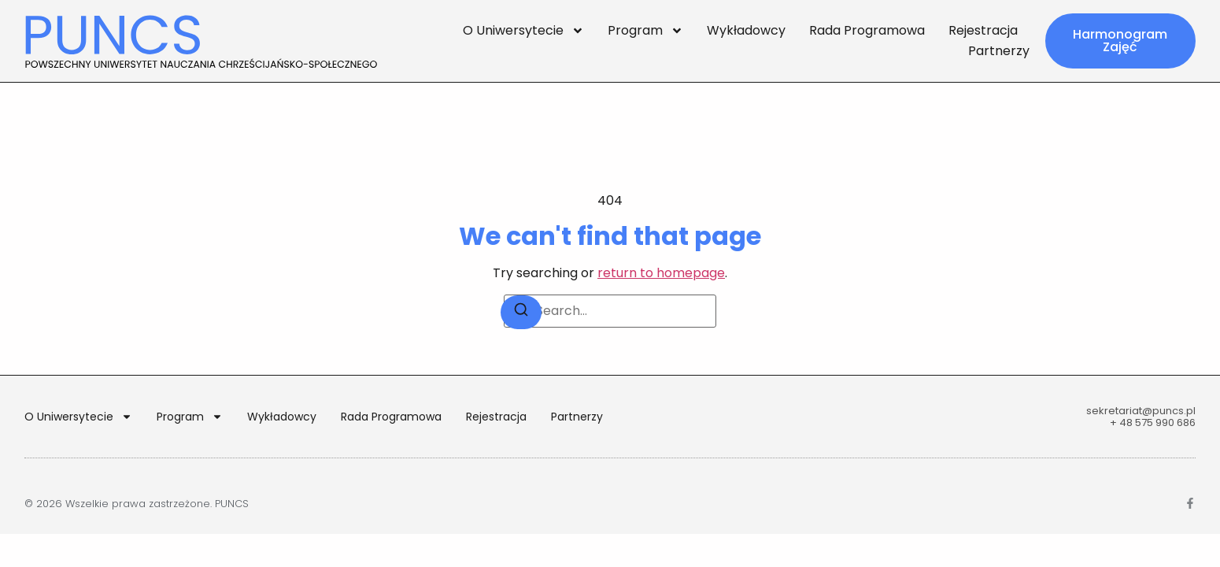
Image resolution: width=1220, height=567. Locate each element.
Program (645, 30)
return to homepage (661, 273)
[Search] (521, 312)
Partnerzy (999, 51)
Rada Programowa (867, 30)
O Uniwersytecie (523, 30)
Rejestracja (983, 30)
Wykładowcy (746, 30)
